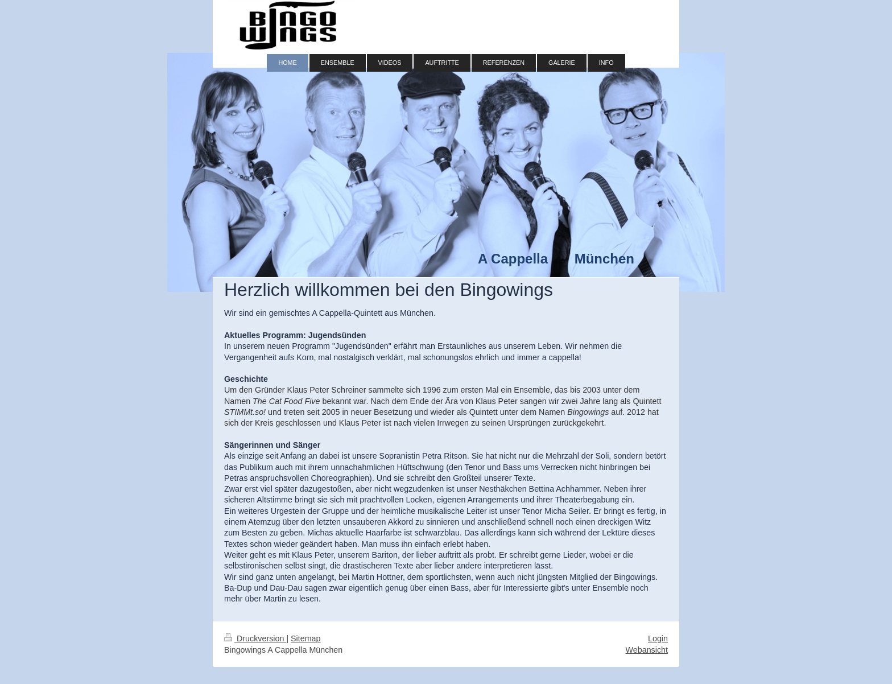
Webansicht (647, 649)
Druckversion (255, 638)
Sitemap (305, 638)
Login (658, 638)
